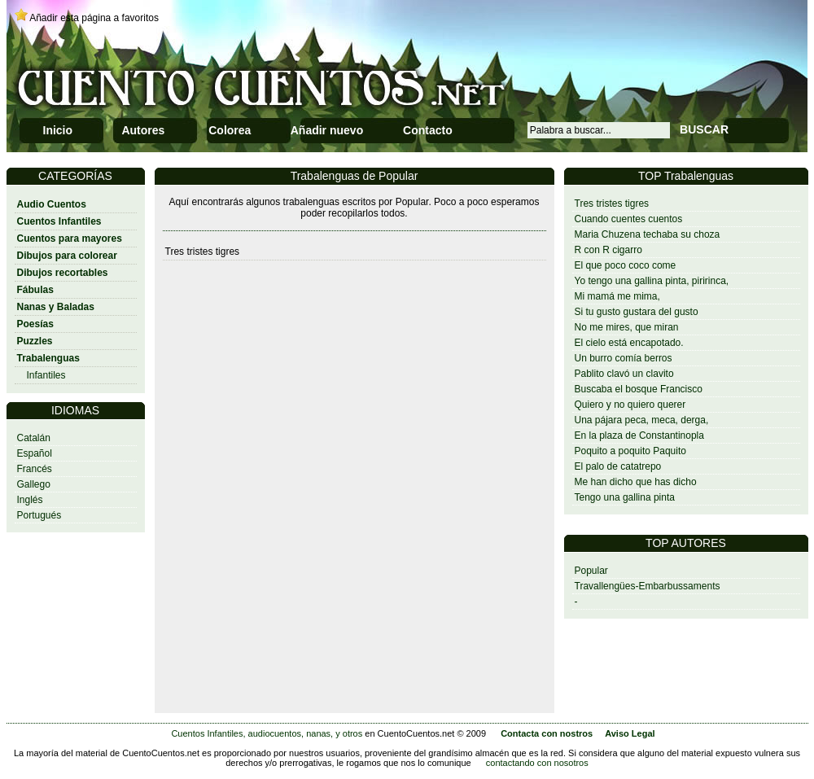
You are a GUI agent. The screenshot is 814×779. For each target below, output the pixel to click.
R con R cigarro (608, 250)
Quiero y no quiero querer (630, 404)
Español (34, 453)
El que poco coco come (625, 265)
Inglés (30, 499)
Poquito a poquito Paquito (630, 451)
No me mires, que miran (627, 327)
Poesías (35, 324)
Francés (34, 469)
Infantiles (46, 375)
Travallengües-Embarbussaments (647, 586)
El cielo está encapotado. (629, 342)
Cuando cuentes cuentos (629, 219)
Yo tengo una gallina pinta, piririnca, (652, 281)
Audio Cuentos (51, 204)
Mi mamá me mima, (617, 296)
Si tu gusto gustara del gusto (636, 311)
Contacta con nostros (547, 733)
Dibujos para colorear (67, 255)
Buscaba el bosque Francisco (638, 389)
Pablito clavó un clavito (624, 373)
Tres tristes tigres (612, 203)
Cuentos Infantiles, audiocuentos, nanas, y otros (266, 733)
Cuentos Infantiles (59, 221)
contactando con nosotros (537, 763)
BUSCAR (704, 129)
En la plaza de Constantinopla (639, 435)
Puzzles (35, 341)
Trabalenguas (48, 358)
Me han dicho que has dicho (636, 482)
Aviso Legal (629, 733)
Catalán (33, 438)
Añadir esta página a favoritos (94, 18)
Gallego (33, 484)
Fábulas (35, 289)
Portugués (39, 515)
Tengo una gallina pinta (625, 497)
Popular (591, 570)
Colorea (229, 130)
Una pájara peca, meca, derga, (642, 420)
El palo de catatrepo (618, 466)
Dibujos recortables (62, 272)
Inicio (58, 130)
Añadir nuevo (327, 130)
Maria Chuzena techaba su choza (647, 234)
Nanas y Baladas (55, 307)
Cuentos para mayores (69, 238)
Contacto (428, 130)
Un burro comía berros (623, 358)
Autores (142, 130)
